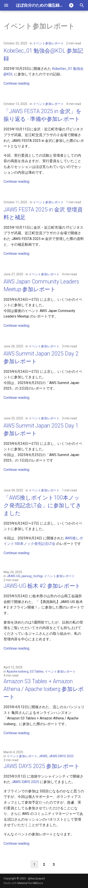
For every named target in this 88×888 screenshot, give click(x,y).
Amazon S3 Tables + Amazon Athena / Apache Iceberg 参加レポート (44, 689)
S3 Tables (36, 671)
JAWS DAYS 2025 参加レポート (42, 766)
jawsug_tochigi (32, 576)
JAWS (43, 756)
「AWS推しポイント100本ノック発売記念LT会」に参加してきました (42, 505)
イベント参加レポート (48, 43)
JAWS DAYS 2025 (61, 756)
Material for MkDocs (30, 883)
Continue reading (16, 83)
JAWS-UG (13, 576)
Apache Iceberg (17, 671)
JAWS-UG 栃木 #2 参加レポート (42, 586)
